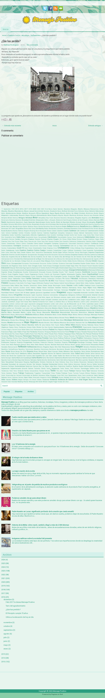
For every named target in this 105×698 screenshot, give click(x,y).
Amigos (21, 218)
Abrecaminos (94, 209)
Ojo (43, 327)
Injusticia (39, 295)
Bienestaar (4, 228)
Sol (34, 364)
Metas (46, 318)
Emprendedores (31, 270)
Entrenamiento (33, 272)
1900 (12, 209)
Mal (20, 310)
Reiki (56, 347)
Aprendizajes (40, 222)
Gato (12, 285)
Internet (94, 295)
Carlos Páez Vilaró (93, 235)
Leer (22, 304)
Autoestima (75, 224)
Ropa (102, 351)
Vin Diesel (32, 380)
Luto (31, 308)
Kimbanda (41, 302)
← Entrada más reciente (11, 126)
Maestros (94, 308)
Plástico (15, 338)
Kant (22, 302)
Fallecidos (16, 279)
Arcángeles (91, 222)
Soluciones (77, 364)
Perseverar (19, 336)
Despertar (74, 255)
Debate (23, 252)
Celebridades (89, 237)
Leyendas (90, 304)
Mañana (89, 310)
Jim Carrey (92, 297)
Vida (3, 379)
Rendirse (93, 347)
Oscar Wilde (21, 330)
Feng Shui (22, 281)
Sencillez (44, 360)
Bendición (76, 226)
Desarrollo (47, 255)
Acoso (59, 211)
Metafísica (40, 318)
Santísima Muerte (61, 358)
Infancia (4, 295)
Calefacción (83, 231)
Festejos (29, 281)
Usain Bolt (60, 375)
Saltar (73, 353)
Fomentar (81, 281)
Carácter (53, 235)
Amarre (4, 218)
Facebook (100, 276)
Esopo (10, 274)
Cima (9, 241)
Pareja (71, 332)
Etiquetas (18, 392)
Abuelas (4, 211)
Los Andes (86, 306)
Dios (3, 263)
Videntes (8, 380)
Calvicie (8, 233)
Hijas (85, 288)
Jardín (73, 297)
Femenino (92, 279)
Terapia (41, 371)
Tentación (21, 371)
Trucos (70, 373)
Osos (31, 330)
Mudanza (100, 320)
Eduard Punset (87, 266)
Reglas (52, 347)
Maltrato (28, 310)
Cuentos (23, 250)
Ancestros (63, 218)
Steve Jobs (49, 366)
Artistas (29, 224)
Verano (61, 377)
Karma (35, 302)
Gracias (69, 285)
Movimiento (93, 320)
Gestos (63, 285)
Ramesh (23, 344)
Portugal (73, 338)
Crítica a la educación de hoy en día (19, 617)
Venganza (43, 377)
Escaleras (78, 272)
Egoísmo (29, 268)
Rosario (3, 353)
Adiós (3, 213)
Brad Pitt (81, 228)
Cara (48, 235)
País (56, 330)
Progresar (13, 342)
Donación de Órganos (9, 266)
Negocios (12, 325)
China (74, 239)
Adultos (25, 213)
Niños (73, 325)
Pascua (90, 332)
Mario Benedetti (14, 312)
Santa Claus (100, 356)
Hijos (90, 288)
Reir (59, 347)
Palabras (67, 330)
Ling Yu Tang (31, 306)
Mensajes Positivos (13, 317)
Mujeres (34, 322)
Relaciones (66, 347)
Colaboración (81, 241)
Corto (85, 246)
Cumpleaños (78, 250)
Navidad (100, 322)
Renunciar (100, 347)
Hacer (44, 288)
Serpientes (92, 360)
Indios (102, 293)
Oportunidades (58, 327)
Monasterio (46, 320)
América (15, 218)
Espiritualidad (92, 274)
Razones (47, 344)
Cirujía (17, 241)
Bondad (67, 228)
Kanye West (28, 302)
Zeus (67, 382)
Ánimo (102, 218)
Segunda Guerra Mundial (9, 360)
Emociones (93, 268)
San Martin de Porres (70, 356)
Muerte (10, 322)
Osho (28, 330)
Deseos (67, 255)
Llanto (50, 306)
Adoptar (18, 213)
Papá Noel (26, 332)
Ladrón (82, 302)
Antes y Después (50, 220)
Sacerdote (36, 353)
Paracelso (41, 332)
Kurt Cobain (49, 302)
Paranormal (61, 332)
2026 (3, 560)
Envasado (42, 272)
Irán (29, 297)
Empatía (100, 268)
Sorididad (101, 364)
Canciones (89, 233)
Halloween (51, 288)
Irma (32, 297)
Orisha (3, 330)
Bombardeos (53, 228)
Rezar (8, 351)
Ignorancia (39, 293)
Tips (88, 371)
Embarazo (85, 268)
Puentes (95, 342)
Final (56, 281)
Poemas (38, 338)
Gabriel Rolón (80, 283)
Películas (79, 334)
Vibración (100, 377)
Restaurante (83, 349)
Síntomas (62, 362)
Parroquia (78, 332)
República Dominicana (41, 349)
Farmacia (58, 279)
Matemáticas (83, 312)
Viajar (83, 377)
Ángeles (78, 218)
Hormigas (57, 290)
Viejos (20, 380)
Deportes (91, 252)
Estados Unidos (7, 276)
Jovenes (55, 300)
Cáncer (81, 233)
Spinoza (35, 366)
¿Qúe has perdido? (11, 41)
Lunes (28, 308)
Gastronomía (5, 285)
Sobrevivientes (99, 362)
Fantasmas (51, 279)
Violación (45, 380)
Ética (52, 276)
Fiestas (35, 281)
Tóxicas (15, 373)
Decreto (55, 252)
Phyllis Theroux (63, 336)
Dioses (8, 263)
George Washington (54, 285)
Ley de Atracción (70, 304)
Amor (35, 217)
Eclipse (49, 266)
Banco (36, 226)
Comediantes (11, 243)
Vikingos (26, 380)
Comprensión (63, 243)
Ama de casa (88, 215)
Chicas (64, 239)
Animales (95, 218)
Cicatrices (91, 239)
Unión (3, 375)
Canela (101, 233)
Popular (7, 392)
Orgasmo (95, 327)
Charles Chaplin (53, 239)
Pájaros (61, 330)
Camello (33, 233)
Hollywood (21, 290)
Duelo (45, 266)
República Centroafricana (9, 349)
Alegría (101, 213)
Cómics (23, 243)
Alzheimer (80, 215)
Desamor (24, 255)
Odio (34, 327)
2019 (3, 586)
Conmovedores (7, 246)
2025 (3, 563)
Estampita (17, 276)
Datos (19, 252)
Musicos (63, 322)
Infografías (18, 295)
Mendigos (87, 315)
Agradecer (45, 213)
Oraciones (77, 327)
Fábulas (93, 276)
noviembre (8, 622)
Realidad (53, 344)
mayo (6, 645)
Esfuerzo (4, 274)
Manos (57, 310)
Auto (69, 224)
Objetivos (4, 327)
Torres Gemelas (6, 373)
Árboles (72, 222)
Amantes (96, 215)
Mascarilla (46, 312)
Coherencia (72, 241)
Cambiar (14, 233)
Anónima (12, 220)
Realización (60, 344)
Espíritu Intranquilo (68, 274)
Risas (36, 351)
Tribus (53, 373)
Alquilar (60, 215)
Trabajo (21, 373)
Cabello (66, 231)
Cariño (72, 235)
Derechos (12, 255)
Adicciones (99, 211)
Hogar (13, 290)
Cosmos (4, 248)
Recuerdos (95, 344)
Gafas (87, 283)
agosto (6, 634)
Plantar (3, 338)
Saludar (87, 353)
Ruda (13, 353)
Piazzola (72, 336)
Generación (33, 285)
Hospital (72, 290)
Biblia (95, 226)
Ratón (37, 344)
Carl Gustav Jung (80, 235)
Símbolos (43, 362)
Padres (51, 329)
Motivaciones (78, 320)
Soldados (39, 364)
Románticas (95, 351)
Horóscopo (64, 290)
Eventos (64, 276)
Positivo (80, 338)
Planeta (101, 336)
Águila (57, 213)
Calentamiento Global (96, 231)
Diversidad (68, 263)
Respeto (67, 349)
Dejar (60, 252)
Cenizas (11, 239)
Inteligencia (63, 295)
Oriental (101, 327)
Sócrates (29, 364)
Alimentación (42, 215)
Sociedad (4, 364)
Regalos (46, 347)
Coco (60, 241)
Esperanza (34, 274)
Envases (49, 272)
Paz (39, 334)
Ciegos (97, 239)
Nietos (62, 325)
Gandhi (97, 283)
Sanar (88, 356)
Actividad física (73, 211)
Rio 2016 (23, 351)
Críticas (78, 248)
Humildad (5, 293)
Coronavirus (65, 246)
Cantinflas (17, 235)
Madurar (87, 308)
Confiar (101, 243)
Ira (27, 297)
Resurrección (92, 349)
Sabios (29, 353)
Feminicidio (5, 281)
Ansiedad (25, 220)
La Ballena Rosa (59, 302)
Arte (16, 224)
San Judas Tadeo (55, 356)
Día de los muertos (35, 257)
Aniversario (5, 220)
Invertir (17, 297)
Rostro (9, 353)
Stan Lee (41, 366)
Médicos (36, 315)
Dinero (94, 261)
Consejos (17, 246)
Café (78, 231)
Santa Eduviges (6, 358)
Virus (91, 379)
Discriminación (34, 263)
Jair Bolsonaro (55, 297)
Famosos (36, 278)
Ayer (10, 226)
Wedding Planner (23, 382)
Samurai (98, 353)
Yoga (55, 382)
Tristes (58, 373)
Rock (71, 351)
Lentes (53, 304)
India (97, 293)
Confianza (94, 243)
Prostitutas (36, 342)
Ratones (41, 344)
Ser (77, 360)
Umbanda (100, 373)
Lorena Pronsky (77, 306)
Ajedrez (68, 213)
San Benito (10, 356)
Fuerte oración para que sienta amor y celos (29, 417)
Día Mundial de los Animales (11, 261)
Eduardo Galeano (98, 266)
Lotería (3, 308)
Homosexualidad (47, 290)
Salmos (59, 353)
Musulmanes (71, 322)
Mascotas (55, 312)
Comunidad (72, 243)
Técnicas (77, 368)
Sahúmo (50, 353)
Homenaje (37, 290)
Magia (3, 310)
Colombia (100, 241)
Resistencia (60, 349)
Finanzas (62, 281)
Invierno (22, 297)
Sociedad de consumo (17, 364)
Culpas (64, 250)
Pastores (101, 332)
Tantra (48, 368)
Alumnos (72, 215)
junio (5, 641)
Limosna (16, 306)
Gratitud (87, 285)
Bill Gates (12, 228)
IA (24, 293)
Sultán (102, 366)
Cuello (17, 250)
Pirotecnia (88, 336)
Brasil (86, 228)
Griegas (4, 288)
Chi (60, 239)
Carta (18, 237)
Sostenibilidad (20, 366)
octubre (7, 626)
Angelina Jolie (86, 218)
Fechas (67, 279)
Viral (80, 379)
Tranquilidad (46, 373)
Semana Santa (35, 360)
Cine (12, 241)
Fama (23, 279)
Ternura (47, 371)
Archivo (31, 392)
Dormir (25, 266)
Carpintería (8, 237)
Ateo (57, 224)
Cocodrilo (66, 241)
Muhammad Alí (18, 322)
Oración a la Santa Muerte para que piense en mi (31, 431)
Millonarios (5, 320)
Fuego (29, 283)
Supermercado (15, 368)
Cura (84, 250)
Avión (3, 226)
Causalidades (62, 237)
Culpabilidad (57, 250)
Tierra (84, 371)
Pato (2, 334)
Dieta (70, 261)
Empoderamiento (19, 270)
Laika (87, 302)
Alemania (33, 215)
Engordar (4, 272)
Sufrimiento (88, 366)
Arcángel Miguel (81, 222)
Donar (20, 266)
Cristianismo (63, 248)
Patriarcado (8, 334)
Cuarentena (89, 248)
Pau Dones (15, 334)
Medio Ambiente (46, 315)
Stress (56, 366)
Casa (23, 237)
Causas (69, 237)
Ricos (13, 351)
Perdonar (95, 334)
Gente (45, 285)
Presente (34, 340)
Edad (68, 266)
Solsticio (60, 364)
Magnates (10, 310)
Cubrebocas (10, 250)
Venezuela (36, 377)
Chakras (31, 239)
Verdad (66, 377)
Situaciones (83, 362)
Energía (72, 270)
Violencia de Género (66, 379)
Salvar (93, 353)
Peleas (73, 334)
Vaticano (15, 377)
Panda (76, 330)
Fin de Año (49, 281)
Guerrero (16, 288)
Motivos (86, 320)
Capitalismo (41, 235)
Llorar (54, 306)
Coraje (49, 246)
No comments (32, 45)
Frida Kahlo (20, 283)
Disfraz (49, 263)
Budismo (9, 231)
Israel (39, 297)
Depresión (5, 255)
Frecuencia (12, 283)
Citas (21, 241)
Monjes (53, 320)
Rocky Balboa (85, 351)
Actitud (64, 211)
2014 (17, 209)
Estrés (33, 276)
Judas (78, 300)
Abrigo (101, 209)
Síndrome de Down (52, 362)
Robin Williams (64, 351)
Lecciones (5, 304)
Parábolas (33, 332)
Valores (4, 377)
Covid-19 (20, 248)
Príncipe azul (58, 340)
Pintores (81, 336)
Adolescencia (11, 213)
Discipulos (25, 263)
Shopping (26, 362)
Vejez (26, 377)
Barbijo (40, 226)
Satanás (90, 358)
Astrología (52, 224)
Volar (9, 382)
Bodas (46, 228)
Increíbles (91, 293)
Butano (49, 231)
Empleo (11, 270)
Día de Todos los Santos (51, 257)
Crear (26, 248)
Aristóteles (4, 224)
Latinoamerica (94, 302)
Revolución (100, 349)
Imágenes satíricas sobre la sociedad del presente (32, 538)
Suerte (81, 366)
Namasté (79, 322)
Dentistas (71, 252)
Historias (5, 290)
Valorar (101, 375)
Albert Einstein (79, 213)
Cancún (95, 233)
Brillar (91, 228)
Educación (5, 268)
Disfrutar (55, 263)
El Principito (54, 268)
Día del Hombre (76, 257)
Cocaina (51, 241)
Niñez (67, 325)
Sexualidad (10, 362)
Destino (81, 255)
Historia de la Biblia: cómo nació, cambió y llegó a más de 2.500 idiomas (40, 525)
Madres (80, 308)
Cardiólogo (60, 235)
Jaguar (48, 297)
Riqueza (30, 351)
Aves (102, 224)
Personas (36, 336)
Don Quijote (100, 263)
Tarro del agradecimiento (15, 606)
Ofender (38, 327)
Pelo (84, 334)
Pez (56, 336)
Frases (4, 283)
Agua (52, 213)
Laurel (102, 302)
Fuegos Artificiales (37, 283)
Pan (72, 330)
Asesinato (36, 224)
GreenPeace (100, 285)
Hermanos (72, 288)
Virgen (85, 379)
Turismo (75, 373)
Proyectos (65, 342)
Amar (101, 215)
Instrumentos (54, 295)
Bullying (32, 231)
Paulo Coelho (25, 334)
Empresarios (41, 270)
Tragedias (37, 373)
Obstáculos (22, 327)
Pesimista (51, 336)
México (57, 318)
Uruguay (53, 375)
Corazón (56, 246)
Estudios (46, 276)
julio (5, 637)
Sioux (67, 362)
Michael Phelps (64, 318)
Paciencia (45, 330)
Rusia (17, 353)
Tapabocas (55, 368)
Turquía (81, 373)
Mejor (70, 315)
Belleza (70, 226)
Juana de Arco (63, 300)
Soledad (45, 364)
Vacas (80, 375)
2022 (38, 209)
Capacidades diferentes (29, 235)
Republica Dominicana (25, 349)
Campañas (61, 233)
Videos (14, 379)
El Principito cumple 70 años (17, 613)
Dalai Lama (5, 252)
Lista (38, 306)
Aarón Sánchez (58, 209)
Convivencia (43, 246)
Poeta (51, 338)
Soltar (66, 364)
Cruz (82, 248)
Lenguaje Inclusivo (43, 304)
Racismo (17, 344)
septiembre (8, 630)
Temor (102, 368)
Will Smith (39, 382)
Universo (42, 375)
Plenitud (25, 338)
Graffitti (81, 285)
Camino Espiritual (50, 233)
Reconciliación (85, 344)
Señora (66, 360)
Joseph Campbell (45, 300)
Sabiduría (23, 353)
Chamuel (43, 239)
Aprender (31, 222)
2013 (3, 662)
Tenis (15, 371)
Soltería (70, 364)
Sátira (96, 358)
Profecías (91, 340)
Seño (61, 360)
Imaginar (70, 293)
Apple (26, 222)
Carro (14, 237)
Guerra (10, 288)
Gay (21, 285)
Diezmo (74, 261)
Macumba (48, 308)
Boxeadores (74, 228)
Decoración (48, 252)
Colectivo (88, 241)
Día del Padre (96, 257)
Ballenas (30, 226)
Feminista (14, 281)
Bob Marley (40, 228)
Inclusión (84, 293)
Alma (49, 215)
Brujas (101, 228)
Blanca (26, 228)
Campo (76, 233)
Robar (45, 351)
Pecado (51, 334)
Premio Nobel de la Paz (13, 340)
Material (91, 312)
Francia (101, 281)
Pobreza (31, 338)
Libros (10, 306)
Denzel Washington (81, 252)
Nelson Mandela (28, 325)
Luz (34, 308)
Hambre (58, 288)
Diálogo (23, 261)
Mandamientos (42, 310)
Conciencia (80, 243)
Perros (11, 336)
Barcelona (46, 226)
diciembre (7, 599)
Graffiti (75, 285)
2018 (30, 209)
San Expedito (37, 356)
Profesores (5, 342)
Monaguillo (38, 320)
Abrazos (87, 209)
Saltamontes (66, 353)
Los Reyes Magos (97, 306)
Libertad (4, 306)
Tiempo (72, 371)
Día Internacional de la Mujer (31, 259)
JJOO (98, 297)
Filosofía (42, 281)
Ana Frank (49, 218)
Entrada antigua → (95, 126)
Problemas (75, 340)
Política (60, 338)
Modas (32, 320)
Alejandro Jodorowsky (9, 215)
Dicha (53, 261)
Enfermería (100, 270)
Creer (44, 248)
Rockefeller (77, 351)
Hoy (84, 290)
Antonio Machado (94, 220)
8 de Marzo (48, 209)
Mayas (13, 315)
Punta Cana (5, 344)
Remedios (87, 347)
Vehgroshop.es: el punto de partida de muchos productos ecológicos (39, 485)
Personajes (27, 336)
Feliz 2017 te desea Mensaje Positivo (20, 602)
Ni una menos (45, 325)
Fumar (51, 283)
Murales (47, 322)
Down (30, 266)
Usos (66, 375)
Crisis (55, 248)
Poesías (45, 338)
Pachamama (38, 330)
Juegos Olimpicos (91, 300)
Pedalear (61, 334)
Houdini (79, 290)
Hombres (29, 290)
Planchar (94, 336)
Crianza (50, 248)
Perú (41, 336)
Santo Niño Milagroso (75, 358)
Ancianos (71, 218)
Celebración (80, 237)
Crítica (72, 248)
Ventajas (54, 377)
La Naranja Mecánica (72, 302)
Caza (74, 237)
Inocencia (46, 295)
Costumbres (11, 248)
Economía (63, 266)
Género (40, 285)
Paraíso (54, 332)
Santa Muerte (37, 358)
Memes (75, 315)
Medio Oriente (57, 315)
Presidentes (41, 340)
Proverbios (57, 342)
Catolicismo (52, 237)
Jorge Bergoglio (12, 300)
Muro (52, 322)
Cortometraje (91, 246)
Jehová (78, 297)
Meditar (65, 315)
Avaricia (91, 224)
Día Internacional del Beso (71, 259)
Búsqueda (43, 231)
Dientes (64, 261)
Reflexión (22, 346)
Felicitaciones (83, 279)
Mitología (22, 320)
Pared (67, 332)
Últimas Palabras (91, 373)
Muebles (4, 322)
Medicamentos (20, 315)
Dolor (88, 263)
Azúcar (20, 226)
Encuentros (58, 270)
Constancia (25, 246)
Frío (25, 283)
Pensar (88, 334)
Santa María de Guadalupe (21, 358)
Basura (52, 226)
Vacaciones (72, 375)
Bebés (64, 226)
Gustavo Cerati (25, 288)
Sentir (58, 360)
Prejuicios (95, 338)
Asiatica (42, 224)
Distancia (62, 263)
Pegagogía (67, 334)
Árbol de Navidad (62, 222)
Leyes (96, 304)
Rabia (11, 344)
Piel (76, 336)
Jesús (84, 297)
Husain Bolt (19, 293)
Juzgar (17, 302)
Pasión (95, 332)
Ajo (73, 213)
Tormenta (101, 371)
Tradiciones (29, 373)
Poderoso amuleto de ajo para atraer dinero (29, 498)
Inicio (5, 29)
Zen (63, 382)
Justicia (4, 302)
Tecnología (85, 368)
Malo (23, 310)
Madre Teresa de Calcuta (67, 308)
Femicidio (100, 279)
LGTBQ (101, 304)
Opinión (50, 327)
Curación (90, 250)
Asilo (47, 224)
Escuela (101, 272)
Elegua (70, 268)
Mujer (26, 322)
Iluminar (53, 293)
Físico (75, 281)
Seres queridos (83, 360)
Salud (77, 353)
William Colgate (48, 382)
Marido (4, 312)
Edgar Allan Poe (76, 266)
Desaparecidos (32, 255)
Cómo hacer (38, 243)
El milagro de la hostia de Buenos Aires (27, 458)
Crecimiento (37, 248)
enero (6, 649)
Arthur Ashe (22, 224)
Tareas (67, 368)
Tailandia (37, 368)
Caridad (66, 235)
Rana (28, 344)
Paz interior (45, 334)
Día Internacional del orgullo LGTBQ (92, 259)
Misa (17, 320)
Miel (76, 318)
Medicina (29, 314)
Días (42, 261)
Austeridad (63, 224)
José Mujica (35, 300)
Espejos (21, 274)
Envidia (55, 272)
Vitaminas (96, 380)
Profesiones (99, 340)
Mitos (28, 320)
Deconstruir (39, 252)
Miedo (72, 317)
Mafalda (101, 308)
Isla (36, 297)
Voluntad (14, 382)
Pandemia (82, 329)
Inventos (12, 297)
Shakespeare (19, 362)
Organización (87, 327)
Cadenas (72, 231)
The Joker (59, 371)
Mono (57, 320)
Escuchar (94, 272)
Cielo (102, 239)
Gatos (17, 285)
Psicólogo (81, 342)
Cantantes (5, 235)
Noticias (91, 325)
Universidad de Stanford (30, 375)
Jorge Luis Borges (24, 300)
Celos (97, 237)
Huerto (88, 290)
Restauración (75, 349)
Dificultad (88, 261)
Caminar (40, 233)
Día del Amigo (64, 257)
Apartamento (11, 222)
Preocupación (26, 340)
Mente (34, 318)
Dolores (93, 263)
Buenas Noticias (18, 231)
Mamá (34, 310)
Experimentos (85, 276)
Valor (96, 375)
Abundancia (18, 211)
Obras (16, 327)
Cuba (96, 248)
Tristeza (64, 373)
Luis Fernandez (16, 308)
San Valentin (81, 356)
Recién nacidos (76, 344)
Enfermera (91, 270)
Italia (43, 297)
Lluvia (59, 306)
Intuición (101, 295)
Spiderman (29, 366)
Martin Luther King (28, 312)
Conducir (87, 243)
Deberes (28, 252)
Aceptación (53, 211)
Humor (11, 293)
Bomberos (60, 228)
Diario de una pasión (34, 261)
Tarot (71, 368)
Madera (55, 308)
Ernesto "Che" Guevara (66, 272)
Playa (20, 338)
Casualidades (42, 237)
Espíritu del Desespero (52, 274)
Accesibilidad (38, 211)
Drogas (35, 266)
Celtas (102, 237)
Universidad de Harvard (14, 375)
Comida (30, 243)
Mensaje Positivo (97, 315)
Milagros (95, 317)
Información (27, 295)
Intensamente (86, 295)
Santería (52, 358)
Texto (53, 370)
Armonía (11, 224)
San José (45, 356)
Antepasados (40, 220)
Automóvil (84, 224)
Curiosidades (99, 250)
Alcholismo (89, 213)
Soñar (95, 364)
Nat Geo (85, 322)
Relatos (72, 347)
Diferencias (81, 261)
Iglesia (32, 293)
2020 (34, 209)
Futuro (56, 283)
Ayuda (15, 226)
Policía (55, 338)
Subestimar (61, 366)
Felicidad (74, 278)
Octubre (29, 327)
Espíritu (40, 274)
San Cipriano (27, 356)
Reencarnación (12, 347)
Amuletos (42, 218)
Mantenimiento (64, 310)
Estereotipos (25, 276)
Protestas (51, 342)
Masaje (39, 312)
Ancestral (57, 218)
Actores (81, 211)
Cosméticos (100, 246)
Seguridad (21, 360)
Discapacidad (16, 263)
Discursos (43, 263)
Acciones (46, 211)
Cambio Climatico (24, 233)
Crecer (30, 248)
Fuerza (46, 283)
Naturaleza (92, 322)
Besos (91, 226)
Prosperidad (27, 342)
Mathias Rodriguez (11, 45)
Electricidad (63, 268)
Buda (3, 231)
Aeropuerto (32, 213)
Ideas (28, 293)
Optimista (68, 327)
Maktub (16, 310)
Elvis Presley (77, 268)
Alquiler (66, 215)
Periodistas (5, 336)
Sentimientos (52, 360)
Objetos (11, 327)
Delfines (65, 252)
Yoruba (59, 382)
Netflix (37, 325)
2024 (3, 567)
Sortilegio (11, 366)
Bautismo (59, 226)
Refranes (40, 347)
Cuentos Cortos (14, 35)
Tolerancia (93, 371)
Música (56, 322)
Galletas (92, 283)
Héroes (79, 288)
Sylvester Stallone (27, 368)
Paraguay (48, 332)
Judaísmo (72, 300)
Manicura (50, 310)
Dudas (40, 266)
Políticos (67, 338)
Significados (34, 362)
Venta (49, 377)
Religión (79, 346)
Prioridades (66, 340)
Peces (56, 334)
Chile (69, 239)
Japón (69, 297)
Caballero (60, 231)
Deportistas (99, 252)
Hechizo (65, 288)
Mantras (72, 310)
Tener (11, 371)
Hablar (39, 288)
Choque (85, 239)
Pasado (84, 332)
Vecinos (20, 377)
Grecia (93, 285)
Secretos (101, 358)
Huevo (93, 290)
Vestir (79, 377)
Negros (18, 325)
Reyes (3, 351)
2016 (22, 209)
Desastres (54, 255)
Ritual (41, 351)
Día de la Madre (21, 257)
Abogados (74, 209)
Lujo (23, 308)
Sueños (75, 366)
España (15, 274)
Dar (15, 252)
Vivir (102, 380)
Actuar (87, 211)
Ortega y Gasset (11, 330)
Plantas (9, 338)
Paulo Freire (34, 334)
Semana (27, 360)
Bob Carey (32, 228)
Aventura (97, 224)
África (38, 213)
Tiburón (65, 371)
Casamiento (29, 237)
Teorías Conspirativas (31, 371)
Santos (85, 358)
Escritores (86, 272)
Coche (56, 241)
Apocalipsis (19, 222)
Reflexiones (35, 35)
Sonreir (83, 364)
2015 (3, 654)
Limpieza (23, 306)
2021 (3, 578)
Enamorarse (50, 270)
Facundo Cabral (6, 279)
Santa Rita (45, 358)
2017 (26, 209)
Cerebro (18, 239)
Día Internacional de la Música (52, 259)
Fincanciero (69, 281)
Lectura (17, 304)
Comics (18, 243)
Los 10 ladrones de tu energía (23, 444)
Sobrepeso (91, 362)
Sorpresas (4, 366)
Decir (33, 252)
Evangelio (58, 276)
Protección (43, 342)
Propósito (20, 342)
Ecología (55, 266)
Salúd (82, 353)
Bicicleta (101, 226)
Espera (27, 274)
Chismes (79, 239)
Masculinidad (65, 312)
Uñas (47, 375)
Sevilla (102, 360)
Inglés (33, 295)
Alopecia (55, 215)
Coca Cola (44, 241)
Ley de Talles (81, 304)
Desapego (41, 255)
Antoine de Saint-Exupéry (80, 220)
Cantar (12, 235)
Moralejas (25, 35)
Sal (55, 353)
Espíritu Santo (81, 274)
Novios (96, 325)
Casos (35, 237)
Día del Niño (86, 257)
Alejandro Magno (24, 215)
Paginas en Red (57, 694)
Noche (78, 325)
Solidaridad (53, 364)
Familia (28, 278)
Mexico (51, 318)
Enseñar (25, 272)
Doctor (83, 263)
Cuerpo (43, 250)
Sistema (76, 362)
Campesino (69, 233)
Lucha (8, 308)
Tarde (62, 368)
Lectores (11, 304)
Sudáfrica (69, 366)
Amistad (28, 218)
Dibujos (47, 261)
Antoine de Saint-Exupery (64, 220)
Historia (100, 288)
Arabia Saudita (50, 222)
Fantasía (43, 279)
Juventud (11, 302)
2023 (42, 209)
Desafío (17, 255)
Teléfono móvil (94, 368)
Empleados (4, 270)
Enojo (10, 272)
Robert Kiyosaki (53, 351)
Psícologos (88, 342)
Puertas (101, 342)
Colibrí (94, 241)
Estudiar (39, 276)
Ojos (45, 327)
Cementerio (4, 239)
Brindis (96, 228)
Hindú (95, 288)
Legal (26, 304)
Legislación (32, 304)
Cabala (54, 231)
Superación (5, 368)
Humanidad (100, 290)
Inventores (5, 297)
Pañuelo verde (91, 330)
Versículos (73, 377)
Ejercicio (35, 268)
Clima (39, 241)
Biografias (19, 228)
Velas (30, 377)
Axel (7, 226)
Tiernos (78, 371)
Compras (55, 243)
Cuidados (49, 250)
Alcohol (96, 213)
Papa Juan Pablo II (16, 332)
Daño (11, 252)
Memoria (81, 315)
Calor (3, 233)
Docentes (76, 263)
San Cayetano (18, 356)
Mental (29, 318)
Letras (61, 304)
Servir (97, 360)
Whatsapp (32, 382)
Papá (98, 330)
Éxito (78, 276)
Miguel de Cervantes (85, 318)
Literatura (43, 306)
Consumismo (34, 246)
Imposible (76, 293)
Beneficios (84, 226)
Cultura (70, 250)
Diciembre (58, 261)
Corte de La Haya (76, 246)
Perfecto (101, 334)
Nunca (101, 325)
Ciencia (4, 241)
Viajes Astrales (91, 377)
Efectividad (19, 268)
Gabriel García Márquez (67, 283)
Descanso (61, 255)
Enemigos (65, 270)
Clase (26, 241)
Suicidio (96, 366)
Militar (101, 318)
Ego (24, 268)
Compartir (47, 243)
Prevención (49, 340)
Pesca (46, 336)
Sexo (3, 362)
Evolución (71, 276)
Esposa (101, 274)
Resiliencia (52, 349)
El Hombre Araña (44, 268)
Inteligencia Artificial (75, 295)
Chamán (37, 239)
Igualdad (46, 293)
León (57, 304)
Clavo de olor (32, 241)
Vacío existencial (87, 375)
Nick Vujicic (55, 325)
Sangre (93, 356)
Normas (84, 325)
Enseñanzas (17, 272)
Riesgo (17, 351)
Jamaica (63, 297)
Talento (43, 368)
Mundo (41, 322)
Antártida (32, 220)
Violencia (53, 379)
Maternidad (99, 312)
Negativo (4, 325)
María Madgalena (98, 310)
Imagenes (61, 292)
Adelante (92, 211)
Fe (63, 278)
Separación (71, 360)
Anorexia (18, 220)
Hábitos (33, 288)
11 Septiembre (6, 209)
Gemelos (26, 285)
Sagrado (44, 353)
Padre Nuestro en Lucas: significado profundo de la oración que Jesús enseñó (43, 511)
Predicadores (88, 338)
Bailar (25, 226)
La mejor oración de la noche (23, 471)
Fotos (95, 281)
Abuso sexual (29, 211)
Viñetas (39, 380)
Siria (71, 362)
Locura (64, 306)
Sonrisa (89, 364)
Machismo (40, 308)
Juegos (83, 300)
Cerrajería (24, 239)
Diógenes (101, 261)
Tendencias (5, 371)
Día (85, 255)
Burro (37, 231)
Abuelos (11, 211)
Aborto (80, 209)
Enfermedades (81, 270)
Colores (3, 243)
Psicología (72, 342)
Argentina (100, 222)
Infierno (10, 295)
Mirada (12, 320)
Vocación (4, 382)
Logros (69, 306)
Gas (102, 283)
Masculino (74, 312)
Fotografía (88, 281)
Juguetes (101, 300)
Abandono (67, 209)
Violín (76, 380)
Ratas (32, 344)
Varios (9, 377)
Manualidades (80, 310)
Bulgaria (27, 231)
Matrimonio (5, 315)
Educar (12, 268)
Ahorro (62, 213)
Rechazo (67, 344)
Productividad (83, 340)
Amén (10, 218)
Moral (62, 320)
